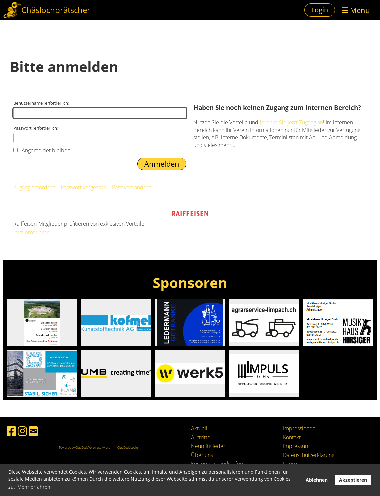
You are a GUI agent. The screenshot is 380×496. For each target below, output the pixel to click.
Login (319, 9)
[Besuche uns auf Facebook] (11, 431)
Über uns (202, 455)
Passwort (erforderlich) (100, 134)
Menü (356, 10)
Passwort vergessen (84, 187)
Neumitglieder (208, 446)
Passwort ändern (131, 187)
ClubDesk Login (127, 447)
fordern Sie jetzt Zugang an (291, 122)
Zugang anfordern (34, 187)
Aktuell (199, 428)
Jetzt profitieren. (32, 232)
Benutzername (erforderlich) (100, 109)
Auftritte (200, 437)
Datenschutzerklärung (308, 455)
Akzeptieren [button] (353, 480)
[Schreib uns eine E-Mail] (33, 431)
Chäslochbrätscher (55, 9)
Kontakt (292, 437)
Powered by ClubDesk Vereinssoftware (84, 447)
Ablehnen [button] (317, 480)
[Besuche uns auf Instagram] (22, 431)
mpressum (297, 446)
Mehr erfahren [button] (33, 487)
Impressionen (299, 428)
